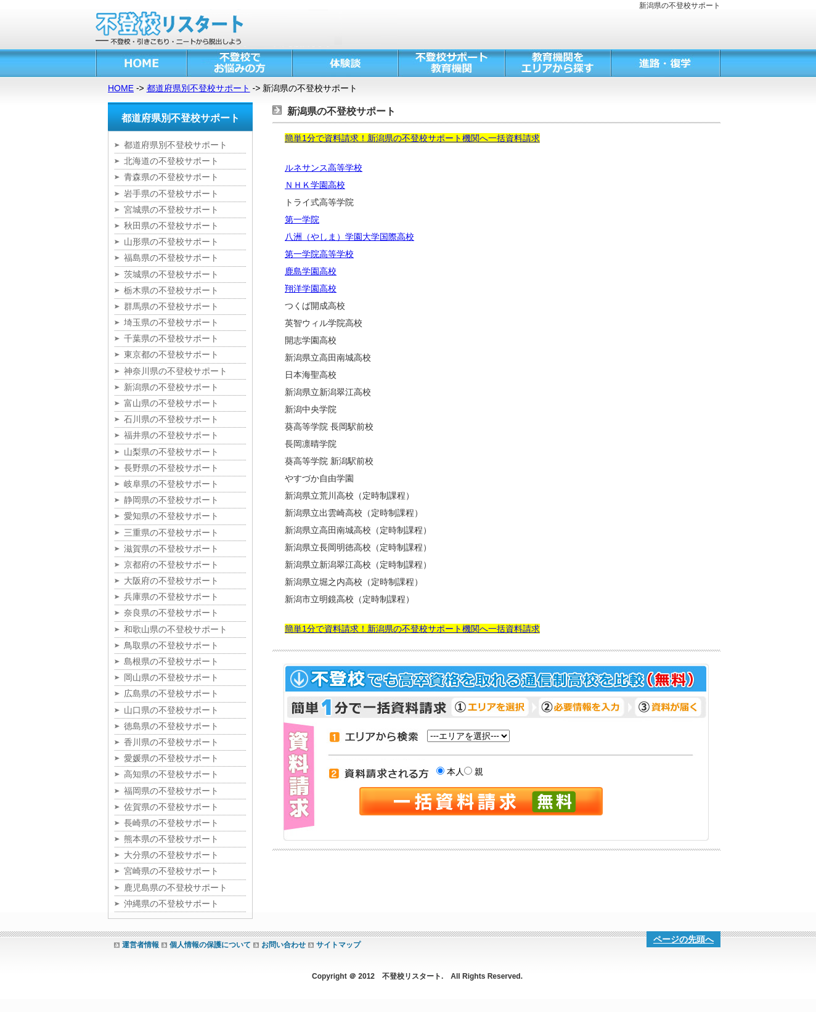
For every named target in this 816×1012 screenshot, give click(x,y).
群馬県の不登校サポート (171, 306)
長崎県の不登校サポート (171, 823)
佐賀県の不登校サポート (171, 807)
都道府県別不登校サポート (198, 88)
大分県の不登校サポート (171, 855)
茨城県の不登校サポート (171, 274)
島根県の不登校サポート (171, 661)
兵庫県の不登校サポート (171, 597)
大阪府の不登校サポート (171, 581)
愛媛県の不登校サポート (171, 758)
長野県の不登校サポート (171, 468)
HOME (121, 88)
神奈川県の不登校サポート (175, 371)
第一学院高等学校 (319, 254)
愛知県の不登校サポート (171, 516)
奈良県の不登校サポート (171, 613)
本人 (454, 772)
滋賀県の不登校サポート (171, 548)
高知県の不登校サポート (171, 774)
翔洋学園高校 (311, 288)
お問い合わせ (283, 945)
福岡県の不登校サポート (171, 791)
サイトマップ (338, 945)
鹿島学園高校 (311, 271)
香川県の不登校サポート (171, 742)
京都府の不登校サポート (171, 564)
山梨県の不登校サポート (171, 452)
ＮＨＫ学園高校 (315, 185)
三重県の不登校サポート (171, 532)
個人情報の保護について (210, 945)
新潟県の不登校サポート (171, 387)
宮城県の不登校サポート (171, 209)
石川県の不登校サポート (171, 419)
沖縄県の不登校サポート (171, 903)
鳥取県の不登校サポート (171, 645)
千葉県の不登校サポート (171, 338)
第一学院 (302, 219)
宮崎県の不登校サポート (171, 871)
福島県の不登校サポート (171, 258)
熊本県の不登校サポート (171, 839)
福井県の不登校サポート (171, 435)
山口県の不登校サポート (171, 710)
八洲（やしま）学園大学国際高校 (349, 237)
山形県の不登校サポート (171, 242)
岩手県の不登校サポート (171, 193)
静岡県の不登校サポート (171, 500)
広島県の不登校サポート (171, 693)
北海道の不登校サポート (171, 161)
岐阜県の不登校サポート (171, 484)
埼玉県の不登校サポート (171, 322)
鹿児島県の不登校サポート (175, 887)
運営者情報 (140, 945)
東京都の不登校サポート (171, 354)
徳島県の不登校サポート (171, 726)
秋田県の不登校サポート (171, 226)
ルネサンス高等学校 (323, 168)
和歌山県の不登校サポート (175, 629)
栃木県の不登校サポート (171, 290)
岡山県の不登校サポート (171, 677)
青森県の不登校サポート (171, 177)
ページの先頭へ (683, 939)
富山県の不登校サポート (171, 403)
